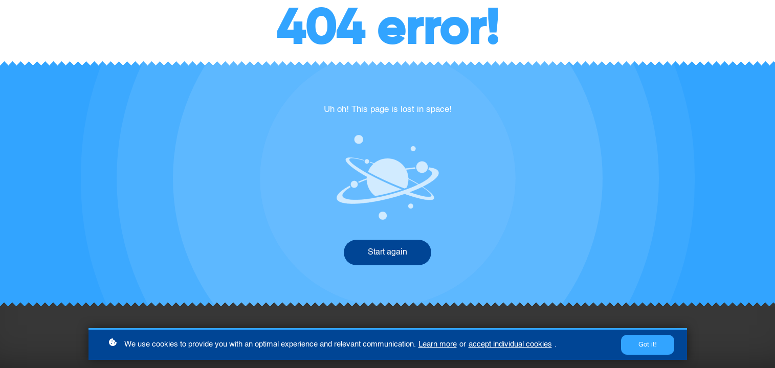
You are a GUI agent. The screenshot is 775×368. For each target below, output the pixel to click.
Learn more (437, 344)
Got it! (647, 344)
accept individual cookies (510, 344)
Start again (387, 252)
